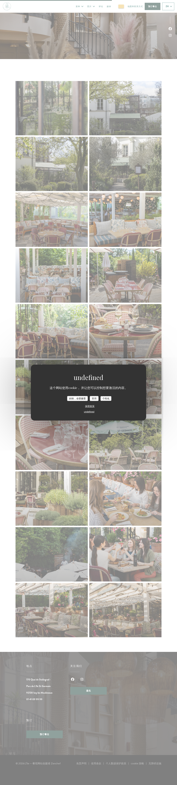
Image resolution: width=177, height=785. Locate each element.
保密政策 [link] (90, 406)
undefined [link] (89, 411)
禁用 (94, 398)
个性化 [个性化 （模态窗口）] (105, 398)
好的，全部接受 (77, 398)
